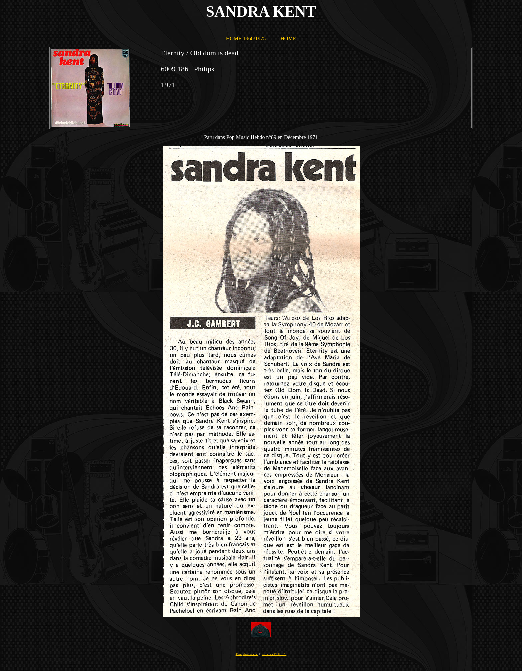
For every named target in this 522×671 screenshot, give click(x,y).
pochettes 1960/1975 (274, 654)
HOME (288, 38)
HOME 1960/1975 (246, 38)
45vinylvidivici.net (247, 654)
